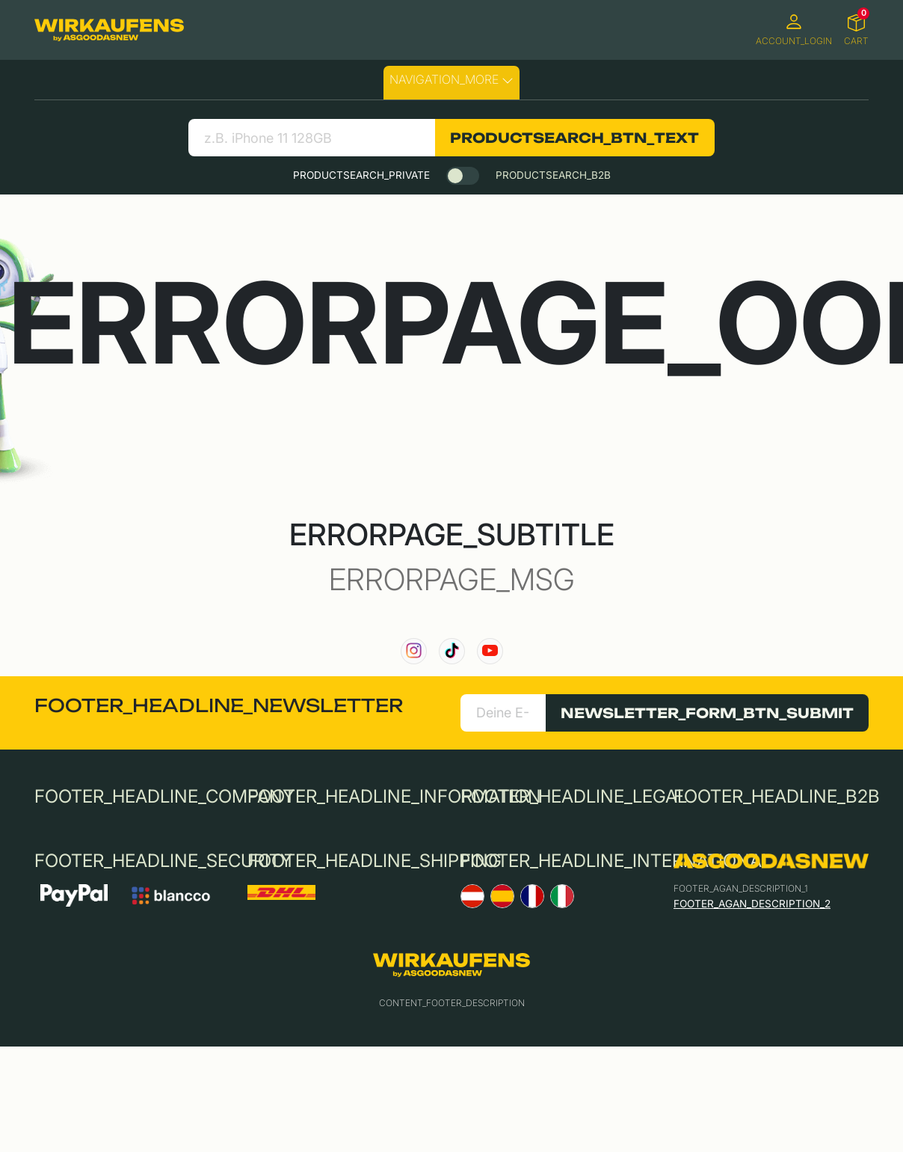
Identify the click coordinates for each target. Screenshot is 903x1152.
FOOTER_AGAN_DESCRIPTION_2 (752, 904)
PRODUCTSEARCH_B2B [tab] (553, 175)
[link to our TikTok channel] (452, 651)
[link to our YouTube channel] (490, 651)
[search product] (311, 137)
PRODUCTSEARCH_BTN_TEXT (574, 137)
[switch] (462, 176)
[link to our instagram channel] (414, 651)
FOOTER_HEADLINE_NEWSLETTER (218, 705)
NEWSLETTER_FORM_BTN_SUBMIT (707, 713)
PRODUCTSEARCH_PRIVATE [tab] (361, 175)
